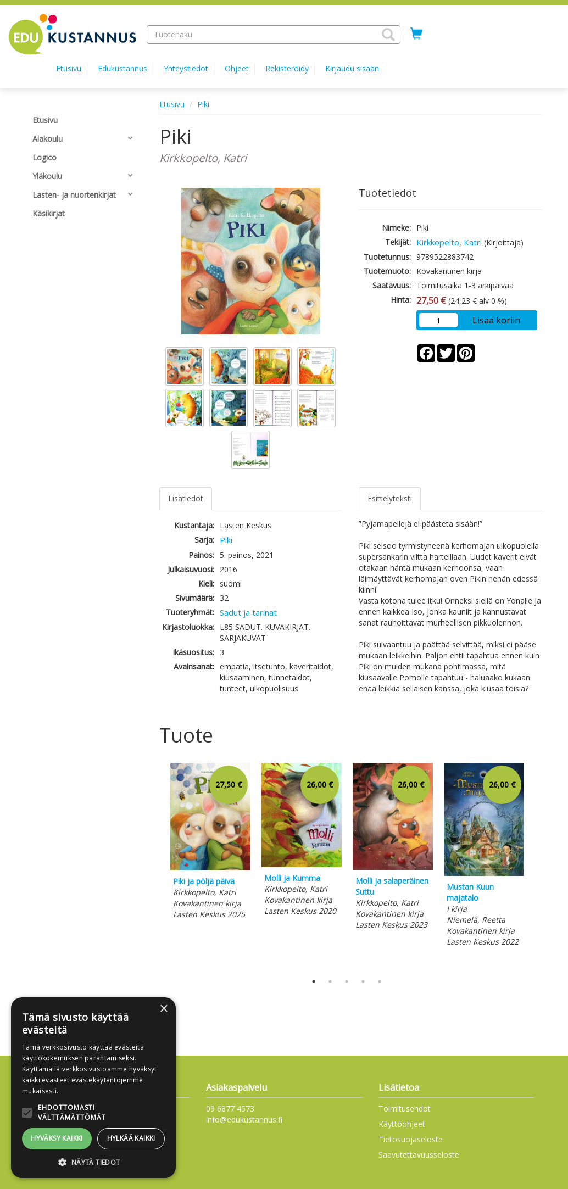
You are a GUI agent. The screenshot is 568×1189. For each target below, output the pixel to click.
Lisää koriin (496, 320)
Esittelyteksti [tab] (389, 498)
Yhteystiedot (186, 68)
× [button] (163, 1009)
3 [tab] (346, 981)
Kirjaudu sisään (352, 68)
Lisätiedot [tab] (185, 498)
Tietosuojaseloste (410, 1139)
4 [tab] (363, 981)
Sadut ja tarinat (248, 612)
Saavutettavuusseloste (418, 1154)
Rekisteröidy (287, 68)
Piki (203, 104)
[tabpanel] (210, 843)
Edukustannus (122, 68)
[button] (388, 34)
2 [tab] (330, 981)
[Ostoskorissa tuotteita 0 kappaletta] (416, 34)
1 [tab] (313, 981)
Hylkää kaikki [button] (131, 1138)
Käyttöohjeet (401, 1124)
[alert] (93, 1087)
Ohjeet (237, 68)
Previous (156, 864)
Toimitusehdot (404, 1108)
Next (536, 864)
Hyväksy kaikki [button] (57, 1138)
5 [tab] (379, 981)
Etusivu (68, 68)
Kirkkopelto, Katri (449, 242)
